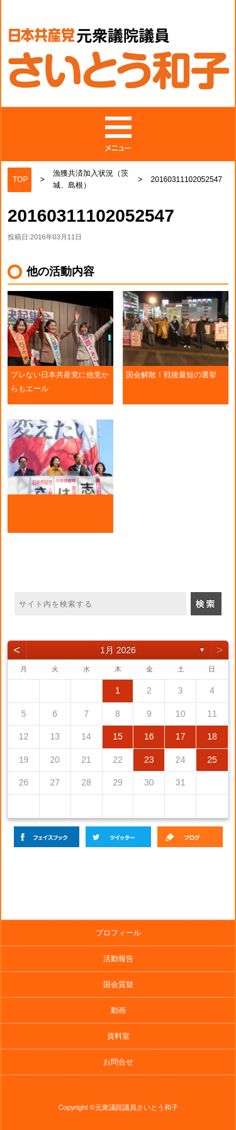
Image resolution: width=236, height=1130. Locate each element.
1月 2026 (118, 650)
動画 (118, 1010)
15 (118, 736)
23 (149, 760)
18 (212, 736)
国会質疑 (118, 984)
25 (212, 760)
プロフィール (118, 933)
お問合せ (118, 1062)
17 (181, 736)
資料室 (118, 1036)
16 (149, 736)
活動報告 (118, 958)
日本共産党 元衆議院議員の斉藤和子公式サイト (118, 61)
